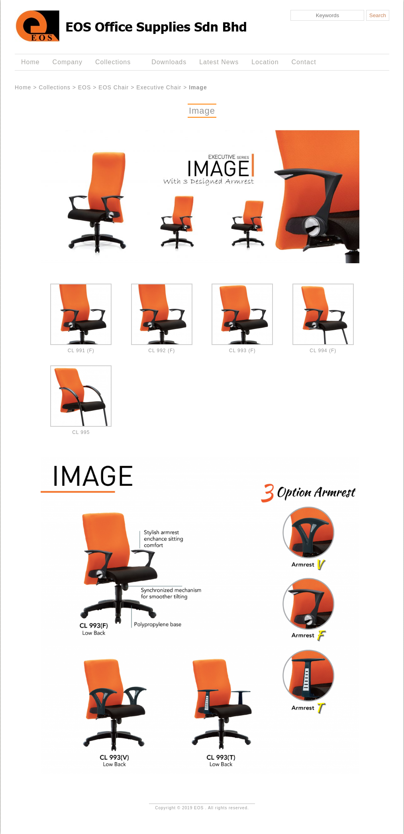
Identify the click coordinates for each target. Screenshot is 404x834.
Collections (114, 62)
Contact (304, 62)
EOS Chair (113, 87)
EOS (84, 87)
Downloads (168, 62)
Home (30, 62)
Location (264, 62)
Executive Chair (158, 87)
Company (67, 62)
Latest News (219, 62)
